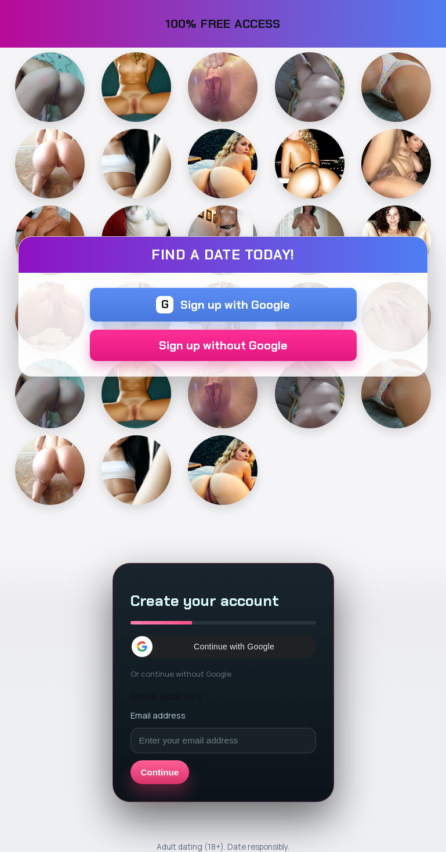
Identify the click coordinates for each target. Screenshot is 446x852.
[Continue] (50, 87)
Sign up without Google (223, 345)
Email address (158, 715)
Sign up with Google (223, 304)
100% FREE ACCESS (223, 23)
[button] (223, 646)
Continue (160, 772)
